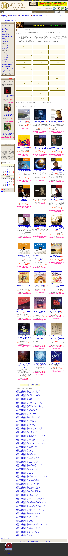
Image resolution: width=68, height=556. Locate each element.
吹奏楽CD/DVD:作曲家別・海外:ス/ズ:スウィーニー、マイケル (28, 433)
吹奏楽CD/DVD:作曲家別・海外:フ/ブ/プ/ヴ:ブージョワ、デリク (29, 490)
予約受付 (4, 31)
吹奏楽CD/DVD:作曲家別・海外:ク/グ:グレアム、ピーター (27, 412)
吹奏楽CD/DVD (20, 30)
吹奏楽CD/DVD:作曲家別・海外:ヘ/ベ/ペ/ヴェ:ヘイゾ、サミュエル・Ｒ (30, 503)
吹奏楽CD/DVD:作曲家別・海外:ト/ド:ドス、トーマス (27, 468)
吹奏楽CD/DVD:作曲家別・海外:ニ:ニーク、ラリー (26, 471)
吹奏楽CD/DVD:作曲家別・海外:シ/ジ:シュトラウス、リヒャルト (29, 427)
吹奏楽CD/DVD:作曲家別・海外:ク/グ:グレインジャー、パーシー (29, 413)
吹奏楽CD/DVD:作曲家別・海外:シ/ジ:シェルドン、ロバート (28, 424)
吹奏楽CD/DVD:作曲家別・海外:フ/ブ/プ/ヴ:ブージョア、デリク (29, 494)
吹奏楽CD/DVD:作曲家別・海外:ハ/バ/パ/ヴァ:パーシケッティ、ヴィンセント (31, 476)
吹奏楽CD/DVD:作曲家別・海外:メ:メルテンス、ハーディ (27, 523)
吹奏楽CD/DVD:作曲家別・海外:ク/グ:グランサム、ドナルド (28, 410)
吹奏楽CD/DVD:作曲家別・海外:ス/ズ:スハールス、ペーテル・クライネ (30, 443)
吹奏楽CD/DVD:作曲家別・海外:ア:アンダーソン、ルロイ (27, 392)
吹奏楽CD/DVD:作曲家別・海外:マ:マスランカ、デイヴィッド (28, 518)
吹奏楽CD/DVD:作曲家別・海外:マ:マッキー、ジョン (26, 520)
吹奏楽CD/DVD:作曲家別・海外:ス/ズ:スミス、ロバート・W (28, 446)
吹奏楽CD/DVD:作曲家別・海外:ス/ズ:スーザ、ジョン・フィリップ (29, 438)
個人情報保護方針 (35, 541)
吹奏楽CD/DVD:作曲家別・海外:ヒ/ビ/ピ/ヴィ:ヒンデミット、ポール (29, 487)
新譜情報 (4, 25)
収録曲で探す (5, 48)
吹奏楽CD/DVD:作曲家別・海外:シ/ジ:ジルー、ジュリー (27, 431)
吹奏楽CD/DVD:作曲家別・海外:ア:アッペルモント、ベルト (28, 390)
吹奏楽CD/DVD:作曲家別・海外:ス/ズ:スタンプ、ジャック (27, 439)
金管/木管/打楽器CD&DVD (38, 15)
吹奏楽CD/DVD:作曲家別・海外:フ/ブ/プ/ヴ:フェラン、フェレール (29, 495)
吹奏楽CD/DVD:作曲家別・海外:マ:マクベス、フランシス (27, 517)
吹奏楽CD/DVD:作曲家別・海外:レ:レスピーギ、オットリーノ (28, 534)
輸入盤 (7, 34)
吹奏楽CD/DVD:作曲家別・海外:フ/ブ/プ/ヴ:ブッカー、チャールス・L (30, 498)
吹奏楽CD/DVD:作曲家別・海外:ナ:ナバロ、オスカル (26, 469)
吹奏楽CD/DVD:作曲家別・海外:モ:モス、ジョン (26, 525)
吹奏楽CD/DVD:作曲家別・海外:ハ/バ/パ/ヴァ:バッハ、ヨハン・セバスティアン (32, 481)
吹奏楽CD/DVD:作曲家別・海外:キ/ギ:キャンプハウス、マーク (28, 406)
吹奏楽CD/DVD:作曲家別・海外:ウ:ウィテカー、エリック (27, 394)
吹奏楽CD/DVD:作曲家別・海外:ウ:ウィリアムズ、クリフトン (28, 395)
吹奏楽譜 (4, 15)
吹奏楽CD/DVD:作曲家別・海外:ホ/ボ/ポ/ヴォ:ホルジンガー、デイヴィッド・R (32, 512)
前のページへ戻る (5, 538)
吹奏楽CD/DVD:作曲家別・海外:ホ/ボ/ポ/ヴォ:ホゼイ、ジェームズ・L (30, 510)
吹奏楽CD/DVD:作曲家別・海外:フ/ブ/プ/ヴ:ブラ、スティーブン (29, 499)
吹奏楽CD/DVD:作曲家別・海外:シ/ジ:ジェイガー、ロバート (28, 418)
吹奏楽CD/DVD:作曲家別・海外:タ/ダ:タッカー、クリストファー (29, 450)
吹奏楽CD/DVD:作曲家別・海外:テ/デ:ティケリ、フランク (27, 462)
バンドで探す (5, 54)
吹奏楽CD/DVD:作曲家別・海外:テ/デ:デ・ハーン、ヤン (27, 460)
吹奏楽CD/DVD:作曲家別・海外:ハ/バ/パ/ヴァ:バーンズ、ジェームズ (29, 477)
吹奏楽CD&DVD (13, 15)
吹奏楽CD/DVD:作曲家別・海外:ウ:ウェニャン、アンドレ (27, 396)
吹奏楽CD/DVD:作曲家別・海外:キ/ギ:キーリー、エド (27, 409)
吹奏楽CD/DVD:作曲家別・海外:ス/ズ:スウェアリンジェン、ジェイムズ (30, 435)
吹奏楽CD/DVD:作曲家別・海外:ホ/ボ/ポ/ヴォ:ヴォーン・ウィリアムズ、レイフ (32, 506)
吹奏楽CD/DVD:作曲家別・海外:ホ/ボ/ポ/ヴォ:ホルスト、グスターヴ (29, 513)
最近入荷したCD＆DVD (7, 36)
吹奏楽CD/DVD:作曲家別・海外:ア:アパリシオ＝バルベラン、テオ (29, 391)
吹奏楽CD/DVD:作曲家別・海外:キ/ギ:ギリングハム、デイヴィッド (29, 407)
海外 (6, 52)
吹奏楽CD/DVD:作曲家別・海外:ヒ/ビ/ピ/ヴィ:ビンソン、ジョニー (29, 486)
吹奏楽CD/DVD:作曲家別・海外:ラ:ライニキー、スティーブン (28, 527)
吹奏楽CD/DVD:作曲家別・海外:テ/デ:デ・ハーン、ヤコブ (27, 458)
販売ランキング (5, 38)
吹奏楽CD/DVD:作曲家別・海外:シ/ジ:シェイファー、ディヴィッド (29, 422)
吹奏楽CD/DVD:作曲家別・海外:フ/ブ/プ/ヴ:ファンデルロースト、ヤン (30, 492)
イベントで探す (5, 57)
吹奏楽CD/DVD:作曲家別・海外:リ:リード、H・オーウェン (28, 531)
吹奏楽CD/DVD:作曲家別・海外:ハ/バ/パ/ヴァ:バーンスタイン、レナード (30, 479)
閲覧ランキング (5, 41)
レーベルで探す (5, 45)
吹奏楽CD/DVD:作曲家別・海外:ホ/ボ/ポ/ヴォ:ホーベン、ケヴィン (29, 508)
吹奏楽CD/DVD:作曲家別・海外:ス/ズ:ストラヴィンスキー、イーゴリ (30, 440)
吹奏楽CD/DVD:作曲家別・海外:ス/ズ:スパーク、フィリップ (28, 442)
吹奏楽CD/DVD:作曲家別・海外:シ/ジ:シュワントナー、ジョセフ (29, 429)
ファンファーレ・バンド (8, 68)
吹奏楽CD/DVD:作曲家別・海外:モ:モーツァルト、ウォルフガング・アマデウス (32, 524)
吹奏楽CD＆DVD (8, 23)
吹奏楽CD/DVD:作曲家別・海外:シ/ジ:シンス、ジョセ (27, 432)
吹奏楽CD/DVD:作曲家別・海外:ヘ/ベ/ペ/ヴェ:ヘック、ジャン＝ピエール (30, 505)
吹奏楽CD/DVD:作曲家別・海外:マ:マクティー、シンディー (28, 516)
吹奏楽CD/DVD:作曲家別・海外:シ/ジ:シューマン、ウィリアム (28, 425)
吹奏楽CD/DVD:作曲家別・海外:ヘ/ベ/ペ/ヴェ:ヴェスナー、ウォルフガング (31, 502)
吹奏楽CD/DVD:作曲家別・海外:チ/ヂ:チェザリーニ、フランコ (28, 454)
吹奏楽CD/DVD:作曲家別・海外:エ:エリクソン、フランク (27, 398)
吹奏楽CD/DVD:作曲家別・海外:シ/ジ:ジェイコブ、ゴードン (28, 421)
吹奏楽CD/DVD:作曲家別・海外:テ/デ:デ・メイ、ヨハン (27, 461)
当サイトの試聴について (8, 553)
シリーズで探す (5, 55)
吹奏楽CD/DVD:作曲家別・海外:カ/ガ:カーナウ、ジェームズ (28, 405)
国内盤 (3, 34)
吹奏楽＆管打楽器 (9, 20)
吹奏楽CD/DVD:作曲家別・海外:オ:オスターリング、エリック (28, 402)
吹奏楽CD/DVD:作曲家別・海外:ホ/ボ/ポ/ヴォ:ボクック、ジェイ (29, 509)
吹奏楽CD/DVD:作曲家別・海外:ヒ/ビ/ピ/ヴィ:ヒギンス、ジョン (29, 484)
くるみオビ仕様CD (6, 66)
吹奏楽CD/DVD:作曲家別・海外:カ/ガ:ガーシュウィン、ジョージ (29, 403)
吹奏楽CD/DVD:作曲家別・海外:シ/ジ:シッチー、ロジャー (27, 420)
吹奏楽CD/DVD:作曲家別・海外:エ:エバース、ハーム (26, 399)
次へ (32, 384)
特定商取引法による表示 (24, 541)
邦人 (3, 52)
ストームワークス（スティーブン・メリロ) (12, 16)
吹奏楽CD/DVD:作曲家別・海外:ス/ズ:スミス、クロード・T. (28, 444)
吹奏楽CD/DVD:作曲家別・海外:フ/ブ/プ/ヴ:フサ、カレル (27, 497)
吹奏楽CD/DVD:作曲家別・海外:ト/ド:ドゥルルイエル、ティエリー (29, 466)
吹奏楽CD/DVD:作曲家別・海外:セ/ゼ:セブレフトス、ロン (27, 447)
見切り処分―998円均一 (7, 64)
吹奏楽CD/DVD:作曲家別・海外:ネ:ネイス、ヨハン (26, 475)
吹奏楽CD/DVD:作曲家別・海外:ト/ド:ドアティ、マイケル (27, 465)
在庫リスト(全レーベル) (7, 47)
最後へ (37, 384)
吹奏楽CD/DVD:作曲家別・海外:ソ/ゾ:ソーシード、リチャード (28, 449)
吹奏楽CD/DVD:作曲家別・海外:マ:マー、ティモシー (26, 514)
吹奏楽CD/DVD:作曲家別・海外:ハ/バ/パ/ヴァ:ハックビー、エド (29, 480)
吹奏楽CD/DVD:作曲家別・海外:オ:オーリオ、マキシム (27, 401)
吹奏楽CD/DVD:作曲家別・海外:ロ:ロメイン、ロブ (26, 535)
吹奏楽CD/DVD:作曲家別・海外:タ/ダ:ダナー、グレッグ (27, 451)
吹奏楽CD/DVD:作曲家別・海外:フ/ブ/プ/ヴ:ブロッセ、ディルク (29, 501)
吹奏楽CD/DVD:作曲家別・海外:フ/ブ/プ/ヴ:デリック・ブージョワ (29, 491)
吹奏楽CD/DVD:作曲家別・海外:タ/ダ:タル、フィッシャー (27, 453)
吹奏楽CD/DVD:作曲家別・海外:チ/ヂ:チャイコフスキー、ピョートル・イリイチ (32, 455)
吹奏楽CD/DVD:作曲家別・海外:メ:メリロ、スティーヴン (27, 521)
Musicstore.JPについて (45, 541)
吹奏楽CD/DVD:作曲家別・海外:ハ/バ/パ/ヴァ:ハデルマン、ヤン (29, 483)
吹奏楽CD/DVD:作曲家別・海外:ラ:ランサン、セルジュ (27, 530)
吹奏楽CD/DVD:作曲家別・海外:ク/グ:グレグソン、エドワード (28, 414)
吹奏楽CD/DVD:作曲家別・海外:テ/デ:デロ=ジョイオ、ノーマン (29, 457)
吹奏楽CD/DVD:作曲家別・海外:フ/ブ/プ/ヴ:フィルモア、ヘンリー (29, 488)
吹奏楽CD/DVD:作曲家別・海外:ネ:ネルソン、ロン (26, 473)
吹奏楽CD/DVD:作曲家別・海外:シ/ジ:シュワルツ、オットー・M (29, 428)
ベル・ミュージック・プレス (54, 15)
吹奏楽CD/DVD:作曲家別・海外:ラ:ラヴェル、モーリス (27, 528)
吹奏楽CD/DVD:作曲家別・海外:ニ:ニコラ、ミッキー (26, 472)
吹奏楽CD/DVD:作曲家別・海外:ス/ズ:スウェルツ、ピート (27, 436)
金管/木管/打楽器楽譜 (24, 15)
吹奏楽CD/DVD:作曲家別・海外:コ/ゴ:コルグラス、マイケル (28, 417)
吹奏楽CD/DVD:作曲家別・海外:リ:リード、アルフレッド (27, 532)
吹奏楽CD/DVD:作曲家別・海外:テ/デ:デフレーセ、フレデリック (29, 464)
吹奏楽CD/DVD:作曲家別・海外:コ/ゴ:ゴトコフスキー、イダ (28, 416)
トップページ (3, 20)
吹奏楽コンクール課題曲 (8, 63)
